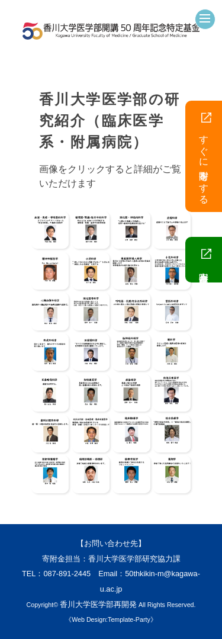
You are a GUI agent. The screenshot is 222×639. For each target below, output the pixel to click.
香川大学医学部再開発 (98, 604)
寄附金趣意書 (205, 260)
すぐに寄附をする (205, 156)
